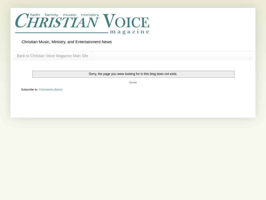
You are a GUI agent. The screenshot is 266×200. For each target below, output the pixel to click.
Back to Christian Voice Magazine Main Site (52, 56)
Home (133, 82)
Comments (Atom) (50, 89)
